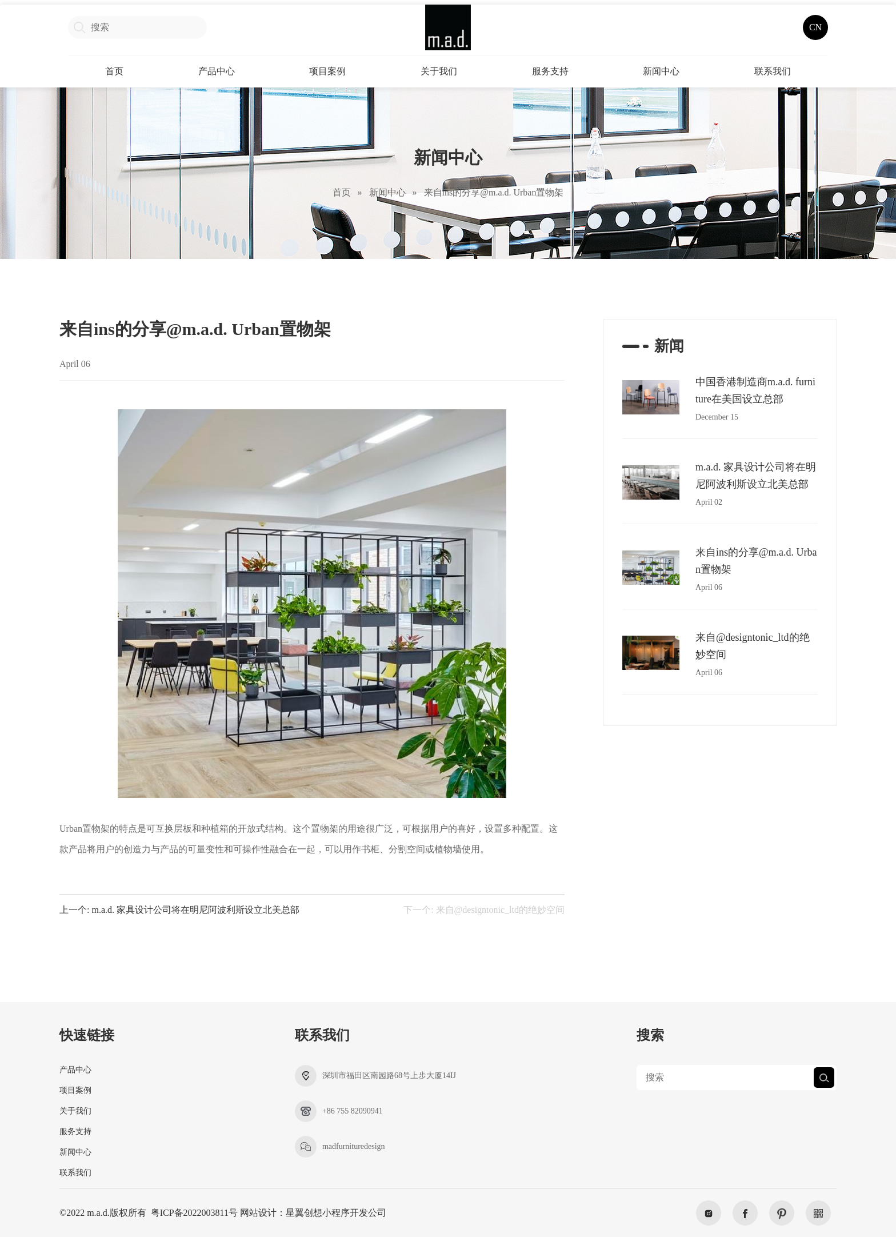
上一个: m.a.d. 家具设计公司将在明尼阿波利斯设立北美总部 (179, 910)
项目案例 (327, 71)
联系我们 (772, 71)
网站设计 (258, 1213)
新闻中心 (661, 71)
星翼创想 (304, 1213)
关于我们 (439, 71)
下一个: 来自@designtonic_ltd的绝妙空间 (484, 910)
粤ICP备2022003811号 (194, 1213)
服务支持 (550, 71)
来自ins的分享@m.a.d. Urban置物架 (494, 192)
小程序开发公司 (354, 1213)
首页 (114, 71)
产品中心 (216, 71)
